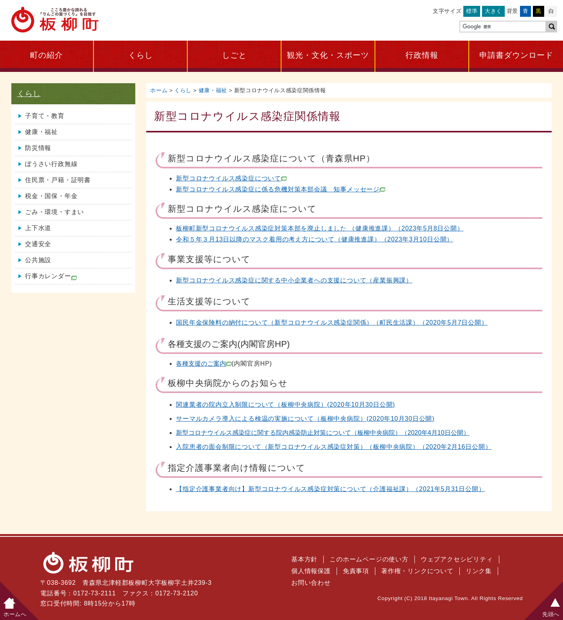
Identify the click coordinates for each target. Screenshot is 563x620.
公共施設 (38, 260)
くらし (140, 55)
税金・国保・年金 (51, 196)
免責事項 (356, 571)
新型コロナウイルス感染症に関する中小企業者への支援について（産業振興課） (294, 280)
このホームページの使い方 (369, 559)
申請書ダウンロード (516, 55)
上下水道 (38, 228)
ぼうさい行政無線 (51, 164)
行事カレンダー (51, 276)
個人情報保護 (311, 571)
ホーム (158, 90)
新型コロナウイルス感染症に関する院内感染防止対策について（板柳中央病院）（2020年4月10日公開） (322, 432)
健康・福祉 (213, 90)
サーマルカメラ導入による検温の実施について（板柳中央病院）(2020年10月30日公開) (305, 418)
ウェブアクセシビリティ (457, 559)
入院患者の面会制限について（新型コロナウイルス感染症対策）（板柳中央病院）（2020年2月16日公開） (333, 446)
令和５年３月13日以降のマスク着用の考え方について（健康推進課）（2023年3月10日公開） (314, 239)
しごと (234, 55)
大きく (493, 11)
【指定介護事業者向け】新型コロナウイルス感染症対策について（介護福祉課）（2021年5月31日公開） (330, 489)
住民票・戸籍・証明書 (58, 180)
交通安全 (38, 244)
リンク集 (479, 571)
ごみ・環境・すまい (54, 212)
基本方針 (304, 559)
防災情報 (38, 148)
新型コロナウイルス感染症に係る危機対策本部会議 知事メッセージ (280, 189)
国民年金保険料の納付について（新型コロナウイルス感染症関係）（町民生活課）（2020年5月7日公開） (332, 322)
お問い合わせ (311, 582)
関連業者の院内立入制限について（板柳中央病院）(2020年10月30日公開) (285, 404)
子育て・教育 (45, 116)
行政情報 (421, 55)
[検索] (502, 26)
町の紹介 (46, 55)
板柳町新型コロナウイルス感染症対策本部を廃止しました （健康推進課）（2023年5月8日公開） (319, 228)
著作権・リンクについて (417, 571)
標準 (471, 11)
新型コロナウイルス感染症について (231, 178)
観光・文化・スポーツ (328, 55)
